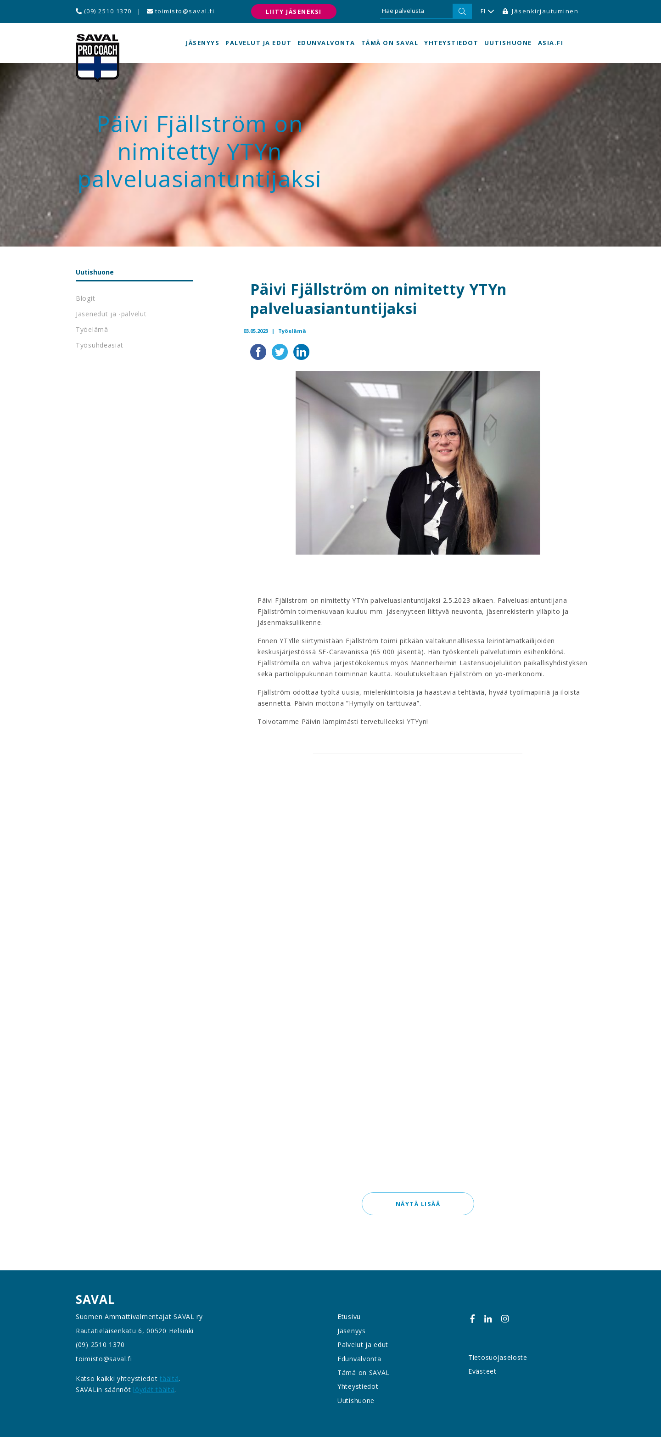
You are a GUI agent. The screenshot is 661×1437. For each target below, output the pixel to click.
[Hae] (462, 11)
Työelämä (92, 329)
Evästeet (482, 1371)
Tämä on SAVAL (390, 43)
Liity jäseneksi (294, 11)
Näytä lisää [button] (417, 1204)
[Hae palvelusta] (416, 11)
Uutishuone (508, 43)
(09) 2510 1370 (104, 11)
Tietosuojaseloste (497, 1357)
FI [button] (487, 11)
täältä (169, 1378)
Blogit (85, 298)
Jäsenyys (202, 43)
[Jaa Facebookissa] (259, 351)
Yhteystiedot (451, 43)
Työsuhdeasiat (99, 345)
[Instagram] (505, 1318)
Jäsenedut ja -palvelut (111, 313)
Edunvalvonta (326, 43)
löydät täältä (153, 1389)
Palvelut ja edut (258, 43)
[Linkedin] (488, 1318)
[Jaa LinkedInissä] (301, 351)
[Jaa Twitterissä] (281, 351)
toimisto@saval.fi (180, 11)
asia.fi (551, 43)
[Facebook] (472, 1318)
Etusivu (349, 1317)
